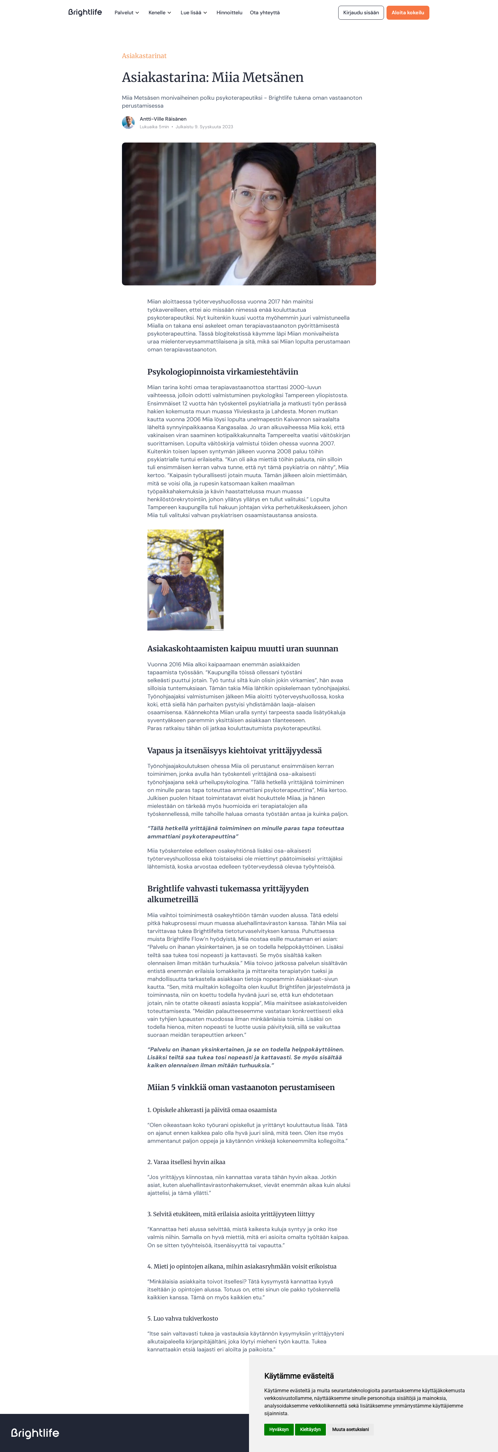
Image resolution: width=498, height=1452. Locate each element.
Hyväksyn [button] (279, 1429)
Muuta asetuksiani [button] (350, 1429)
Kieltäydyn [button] (310, 1429)
